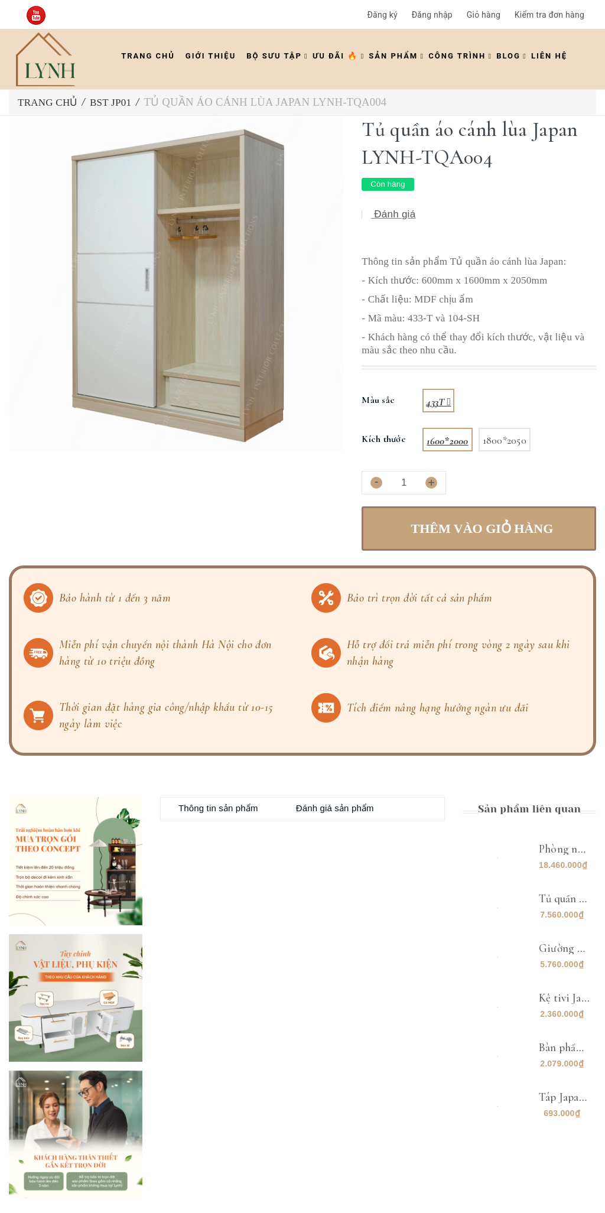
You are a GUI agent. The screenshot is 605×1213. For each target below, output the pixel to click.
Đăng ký (382, 14)
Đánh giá (393, 214)
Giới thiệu (211, 55)
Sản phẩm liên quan (529, 809)
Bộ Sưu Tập (274, 55)
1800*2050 (504, 440)
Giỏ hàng (483, 14)
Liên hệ (549, 55)
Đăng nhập (432, 14)
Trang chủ (148, 55)
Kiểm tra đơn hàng (549, 14)
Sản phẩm (393, 55)
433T (436, 401)
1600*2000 (447, 440)
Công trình (457, 55)
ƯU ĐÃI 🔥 (335, 55)
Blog (508, 55)
